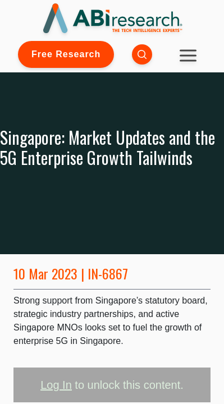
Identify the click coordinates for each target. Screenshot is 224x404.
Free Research (65, 54)
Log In (56, 385)
